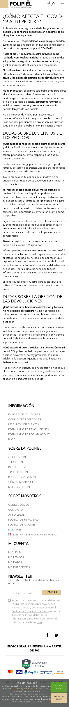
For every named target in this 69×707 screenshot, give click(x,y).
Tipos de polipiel (19, 472)
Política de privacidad (23, 520)
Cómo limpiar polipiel (22, 482)
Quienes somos (18, 505)
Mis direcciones (19, 567)
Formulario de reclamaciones (29, 434)
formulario (23, 362)
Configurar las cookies (30, 702)
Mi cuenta (15, 552)
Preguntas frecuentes (23, 424)
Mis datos (15, 562)
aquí (39, 622)
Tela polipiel (16, 462)
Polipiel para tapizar (22, 477)
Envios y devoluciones (24, 414)
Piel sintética (17, 467)
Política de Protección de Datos (30, 611)
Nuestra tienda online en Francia (33, 534)
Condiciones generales (24, 419)
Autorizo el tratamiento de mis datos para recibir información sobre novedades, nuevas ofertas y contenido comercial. (34, 611)
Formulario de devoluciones (28, 429)
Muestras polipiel (20, 487)
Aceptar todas (59, 687)
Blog (11, 439)
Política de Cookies (33, 694)
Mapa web (15, 529)
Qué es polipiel (18, 457)
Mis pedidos (16, 557)
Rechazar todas (59, 697)
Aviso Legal (16, 515)
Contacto (15, 510)
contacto (31, 285)
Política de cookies (21, 524)
